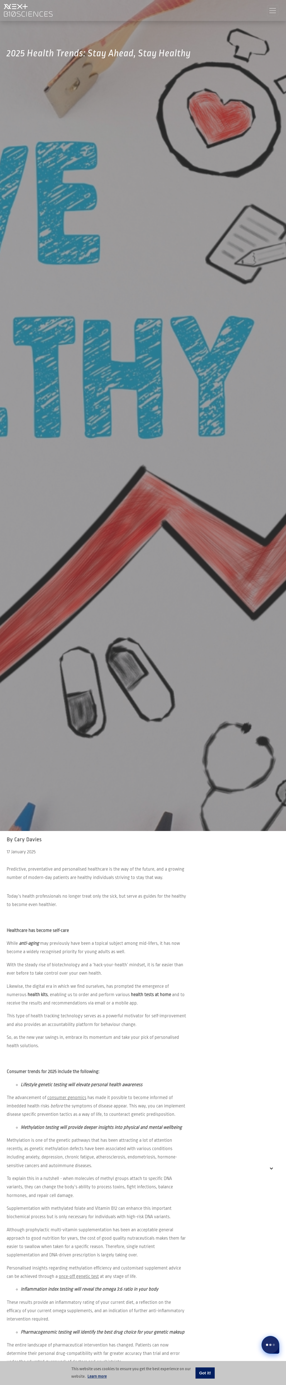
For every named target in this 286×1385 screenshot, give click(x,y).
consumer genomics (66, 1097)
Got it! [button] (205, 1373)
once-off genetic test (79, 1276)
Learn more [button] (97, 1376)
